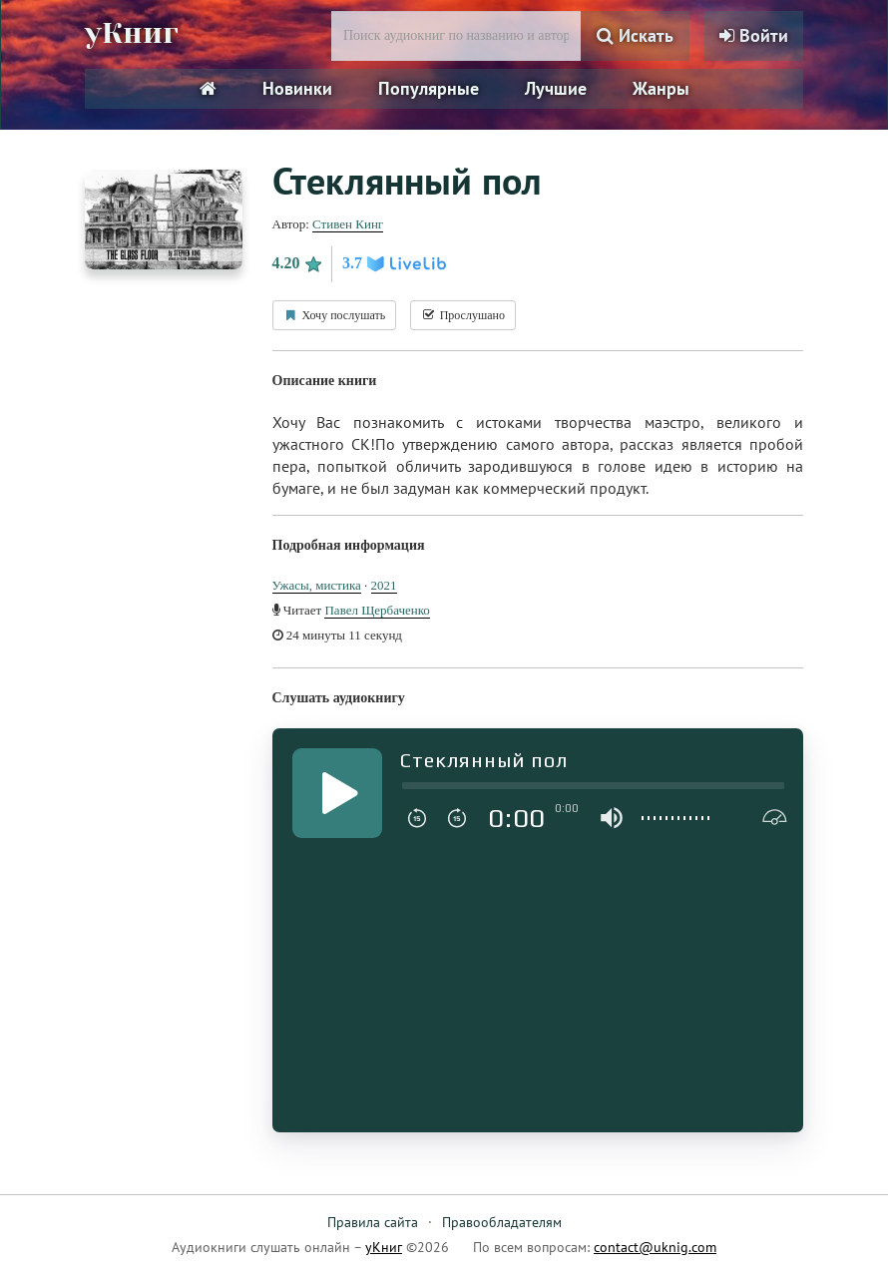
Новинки (297, 88)
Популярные (428, 88)
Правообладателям (502, 1222)
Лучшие (556, 88)
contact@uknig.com (655, 1247)
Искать (635, 35)
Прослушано (463, 315)
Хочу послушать (334, 315)
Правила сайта (372, 1222)
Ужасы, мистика (316, 585)
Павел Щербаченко (376, 610)
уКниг (132, 33)
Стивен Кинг (347, 223)
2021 (384, 585)
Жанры (661, 88)
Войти (753, 35)
